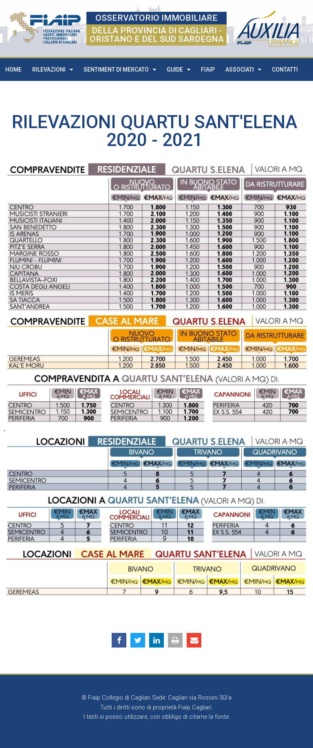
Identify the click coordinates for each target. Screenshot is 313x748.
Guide (178, 69)
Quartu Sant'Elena (209, 122)
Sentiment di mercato (120, 69)
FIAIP (208, 69)
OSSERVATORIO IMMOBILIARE (156, 18)
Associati (243, 69)
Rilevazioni (52, 69)
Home (13, 69)
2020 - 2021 (154, 139)
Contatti (285, 69)
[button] (119, 640)
